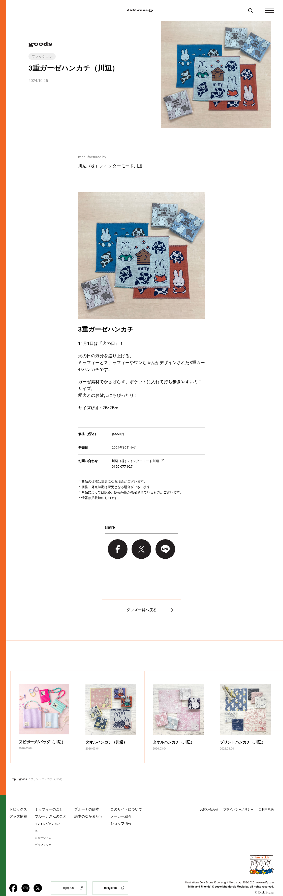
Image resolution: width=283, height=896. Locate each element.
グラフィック (43, 835)
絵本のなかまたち (88, 806)
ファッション (42, 56)
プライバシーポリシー (238, 799)
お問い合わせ (209, 799)
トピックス (18, 799)
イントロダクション (47, 814)
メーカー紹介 (121, 806)
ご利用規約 (266, 799)
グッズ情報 (18, 806)
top (14, 769)
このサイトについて (126, 799)
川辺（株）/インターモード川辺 (135, 461)
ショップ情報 (121, 814)
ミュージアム (43, 828)
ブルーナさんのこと (51, 806)
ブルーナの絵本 (86, 799)
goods (23, 769)
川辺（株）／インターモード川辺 (110, 165)
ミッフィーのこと (49, 799)
